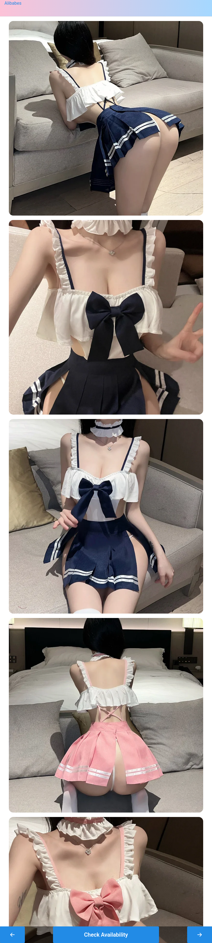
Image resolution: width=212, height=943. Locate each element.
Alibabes (13, 3)
